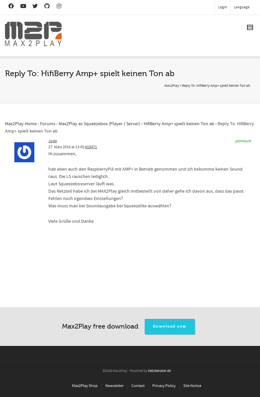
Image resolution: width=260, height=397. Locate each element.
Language (241, 7)
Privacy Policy (164, 385)
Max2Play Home (21, 124)
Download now (170, 326)
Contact (138, 385)
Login (222, 7)
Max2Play (171, 85)
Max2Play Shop (85, 385)
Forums (47, 124)
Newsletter (114, 385)
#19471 (91, 147)
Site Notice (192, 385)
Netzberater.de (159, 371)
